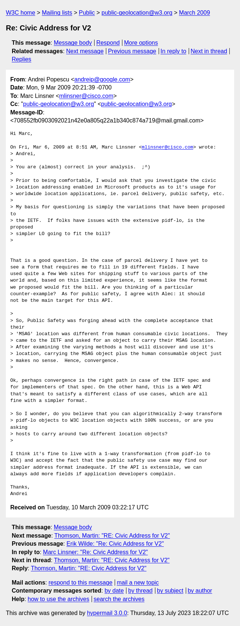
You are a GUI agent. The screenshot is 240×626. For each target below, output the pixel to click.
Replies (21, 59)
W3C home (20, 13)
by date (113, 590)
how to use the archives (58, 599)
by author (200, 590)
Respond (108, 43)
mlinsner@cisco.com (86, 96)
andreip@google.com (102, 79)
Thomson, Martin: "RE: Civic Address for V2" (112, 535)
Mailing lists (57, 13)
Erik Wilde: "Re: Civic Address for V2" (115, 544)
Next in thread (209, 51)
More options (141, 43)
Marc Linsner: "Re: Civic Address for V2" (95, 552)
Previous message (132, 51)
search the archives (119, 599)
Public (87, 13)
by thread (140, 590)
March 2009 (194, 13)
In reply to (173, 51)
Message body (73, 43)
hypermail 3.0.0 (107, 613)
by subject (170, 590)
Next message (85, 51)
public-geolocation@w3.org (136, 13)
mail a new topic (138, 582)
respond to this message (80, 582)
